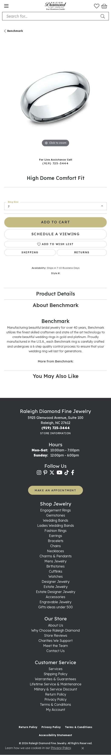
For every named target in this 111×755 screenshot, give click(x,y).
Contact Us (55, 651)
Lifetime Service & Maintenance (55, 684)
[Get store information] (55, 433)
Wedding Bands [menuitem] (55, 520)
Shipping (29, 252)
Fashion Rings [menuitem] (55, 530)
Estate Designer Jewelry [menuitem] (55, 592)
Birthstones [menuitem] (55, 566)
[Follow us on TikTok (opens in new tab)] (66, 472)
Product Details (55, 293)
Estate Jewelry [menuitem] (56, 587)
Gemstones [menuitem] (55, 515)
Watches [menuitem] (55, 576)
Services (55, 669)
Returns (82, 252)
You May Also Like (55, 376)
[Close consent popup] (82, 748)
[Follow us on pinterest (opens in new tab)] (45, 472)
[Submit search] (103, 16)
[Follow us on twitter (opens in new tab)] (51, 472)
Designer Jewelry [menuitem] (56, 581)
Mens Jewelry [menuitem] (55, 561)
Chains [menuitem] (55, 546)
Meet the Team (55, 646)
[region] (55, 97)
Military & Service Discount (55, 689)
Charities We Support (55, 640)
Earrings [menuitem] (55, 536)
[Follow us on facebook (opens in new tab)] (72, 472)
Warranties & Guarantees (55, 679)
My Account (55, 709)
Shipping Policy (55, 674)
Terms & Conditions (55, 704)
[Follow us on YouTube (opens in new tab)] (59, 472)
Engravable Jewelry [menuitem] (55, 602)
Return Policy (55, 694)
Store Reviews (55, 635)
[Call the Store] (55, 428)
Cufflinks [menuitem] (55, 571)
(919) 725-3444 (55, 163)
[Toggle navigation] (6, 6)
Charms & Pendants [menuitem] (56, 556)
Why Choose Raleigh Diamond (55, 630)
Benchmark (15, 30)
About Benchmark (55, 305)
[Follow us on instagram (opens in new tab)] (39, 472)
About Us (55, 625)
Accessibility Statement (55, 735)
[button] (96, 6)
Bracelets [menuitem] (55, 541)
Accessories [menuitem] (55, 597)
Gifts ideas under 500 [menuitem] (55, 607)
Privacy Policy (55, 699)
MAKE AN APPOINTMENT (55, 490)
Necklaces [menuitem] (55, 551)
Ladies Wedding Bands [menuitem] (55, 525)
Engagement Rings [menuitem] (55, 510)
